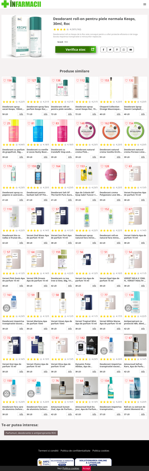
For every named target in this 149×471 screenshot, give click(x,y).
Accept (86, 468)
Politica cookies (100, 450)
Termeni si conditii (48, 450)
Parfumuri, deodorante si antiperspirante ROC (31, 433)
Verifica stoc (81, 49)
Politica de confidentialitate (75, 450)
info (21, 114)
